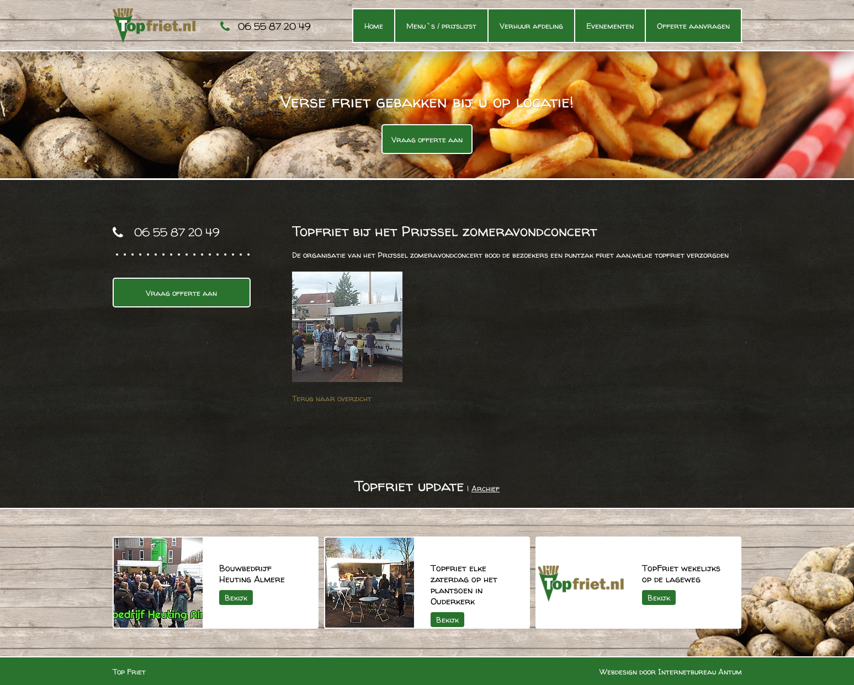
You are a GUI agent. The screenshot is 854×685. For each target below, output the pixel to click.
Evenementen (610, 25)
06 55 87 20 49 (274, 26)
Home (373, 25)
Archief (485, 488)
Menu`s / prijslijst (441, 25)
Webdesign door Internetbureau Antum (671, 671)
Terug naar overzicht (332, 398)
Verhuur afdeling (531, 25)
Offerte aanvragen (693, 25)
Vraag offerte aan (427, 139)
